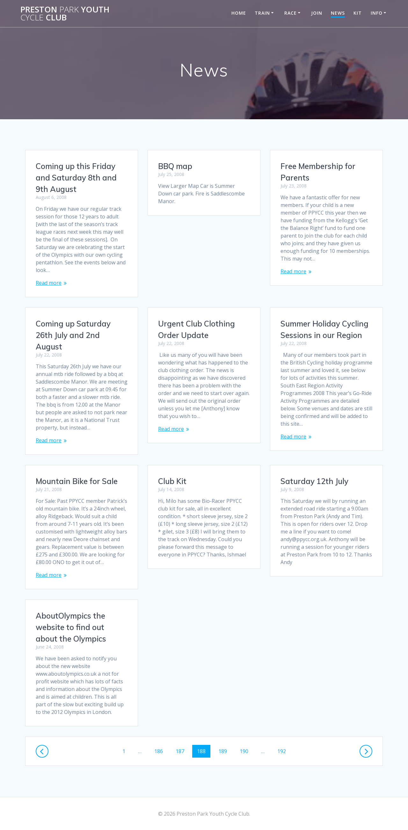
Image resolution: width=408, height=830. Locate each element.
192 (283, 751)
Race (290, 13)
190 (245, 751)
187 (181, 751)
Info (376, 13)
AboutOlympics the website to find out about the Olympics (71, 627)
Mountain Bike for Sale (77, 481)
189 (224, 751)
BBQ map (175, 166)
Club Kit (172, 481)
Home (238, 13)
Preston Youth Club (64, 13)
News (338, 13)
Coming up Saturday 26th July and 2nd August (73, 335)
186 (160, 751)
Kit (357, 13)
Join (316, 13)
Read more (49, 282)
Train (262, 13)
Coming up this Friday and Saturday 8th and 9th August (76, 177)
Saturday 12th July (314, 481)
